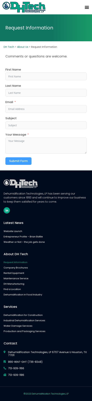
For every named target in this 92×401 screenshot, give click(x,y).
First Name (13, 70)
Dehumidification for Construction (23, 315)
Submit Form (18, 161)
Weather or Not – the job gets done (24, 242)
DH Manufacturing (14, 284)
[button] (87, 7)
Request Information (15, 262)
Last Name (13, 86)
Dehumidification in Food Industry (23, 294)
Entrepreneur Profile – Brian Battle (23, 236)
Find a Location (12, 289)
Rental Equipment (14, 273)
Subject (11, 118)
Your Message (15, 135)
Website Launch (13, 231)
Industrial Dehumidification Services (24, 320)
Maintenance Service (16, 278)
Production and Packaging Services (24, 331)
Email (9, 102)
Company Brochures (16, 267)
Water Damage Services (18, 326)
